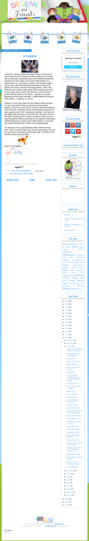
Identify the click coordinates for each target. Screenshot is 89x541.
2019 (66, 323)
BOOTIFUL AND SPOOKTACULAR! (73, 463)
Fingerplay (75, 263)
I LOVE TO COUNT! (73, 408)
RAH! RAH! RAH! (72, 427)
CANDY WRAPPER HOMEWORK (72, 355)
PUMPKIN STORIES (73, 455)
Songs (31, 174)
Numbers (80, 270)
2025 (66, 305)
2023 (66, 311)
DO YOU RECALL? (72, 384)
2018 (66, 326)
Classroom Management (69, 254)
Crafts (65, 260)
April (68, 486)
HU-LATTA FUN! (71, 441)
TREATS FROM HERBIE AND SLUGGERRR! (74, 350)
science (79, 289)
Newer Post (13, 180)
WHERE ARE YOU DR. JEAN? (73, 369)
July (68, 477)
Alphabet (72, 244)
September (70, 471)
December (70, 341)
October (69, 347)
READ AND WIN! (72, 395)
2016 (66, 332)
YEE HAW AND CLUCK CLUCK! (74, 423)
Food (82, 263)
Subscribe (73, 67)
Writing (66, 288)
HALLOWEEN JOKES (73, 416)
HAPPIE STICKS (71, 398)
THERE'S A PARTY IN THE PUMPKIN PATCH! (73, 450)
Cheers (81, 249)
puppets (73, 289)
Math (65, 270)
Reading (79, 275)
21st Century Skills (16, 174)
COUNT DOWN (71, 406)
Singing (74, 278)
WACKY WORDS (71, 365)
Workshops (80, 286)
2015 (66, 335)
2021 (66, 317)
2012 (66, 502)
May (68, 483)
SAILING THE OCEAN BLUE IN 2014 (73, 444)
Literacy (81, 268)
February (69, 492)
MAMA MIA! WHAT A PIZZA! (73, 437)
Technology (80, 284)
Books (75, 247)
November (70, 344)
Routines (66, 278)
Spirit (69, 284)
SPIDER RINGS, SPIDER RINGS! (74, 459)
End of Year (67, 263)
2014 (66, 338)
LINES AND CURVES (73, 362)
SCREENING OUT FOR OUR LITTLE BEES (74, 412)
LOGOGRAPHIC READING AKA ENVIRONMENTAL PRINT (73, 378)
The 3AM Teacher (50, 527)
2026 (66, 301)
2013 (66, 499)
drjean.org (7, 532)
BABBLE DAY (70, 392)
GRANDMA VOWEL (73, 433)
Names (72, 270)
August (69, 474)
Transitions (67, 286)
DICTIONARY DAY (72, 419)
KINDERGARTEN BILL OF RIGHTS (73, 226)
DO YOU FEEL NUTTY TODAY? (73, 388)
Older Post (51, 180)
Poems (72, 276)
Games (66, 265)
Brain (82, 247)
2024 (66, 308)
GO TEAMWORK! (72, 467)
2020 (66, 320)
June (68, 480)
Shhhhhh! (67, 215)
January (69, 496)
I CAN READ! (70, 373)
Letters (73, 268)
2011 (66, 505)
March (69, 489)
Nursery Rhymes (69, 273)
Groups (25, 174)
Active (66, 244)
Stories (73, 284)
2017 (66, 329)
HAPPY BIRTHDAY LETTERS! (72, 402)
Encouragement (78, 260)
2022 (66, 314)
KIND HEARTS (69, 231)
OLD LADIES (70, 359)
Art (78, 244)
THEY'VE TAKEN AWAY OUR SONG (74, 220)
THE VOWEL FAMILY (73, 430)
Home (32, 180)
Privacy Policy (59, 524)
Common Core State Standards (73, 256)
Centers (65, 249)
